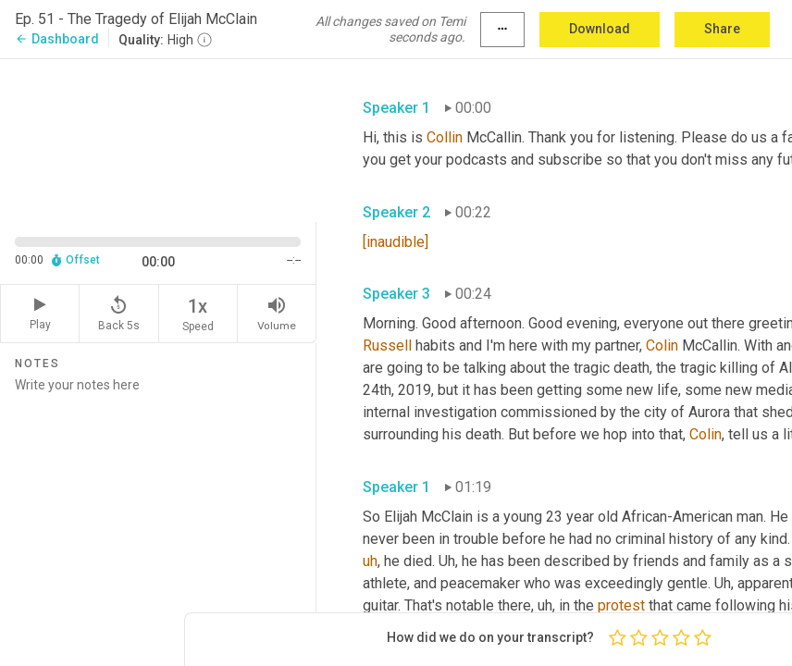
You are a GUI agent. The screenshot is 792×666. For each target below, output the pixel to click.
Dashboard (57, 38)
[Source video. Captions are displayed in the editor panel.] (158, 138)
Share (722, 28)
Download (599, 28)
